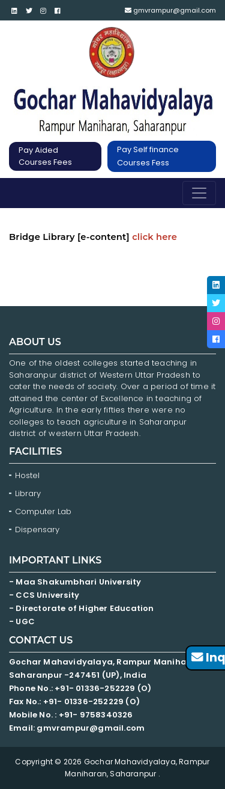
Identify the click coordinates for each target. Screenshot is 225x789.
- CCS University (44, 595)
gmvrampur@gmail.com (170, 10)
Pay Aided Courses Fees (45, 156)
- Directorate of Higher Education (82, 608)
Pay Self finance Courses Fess (148, 156)
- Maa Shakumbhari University (76, 582)
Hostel (27, 475)
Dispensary (37, 529)
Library (28, 493)
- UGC (22, 621)
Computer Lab (44, 511)
